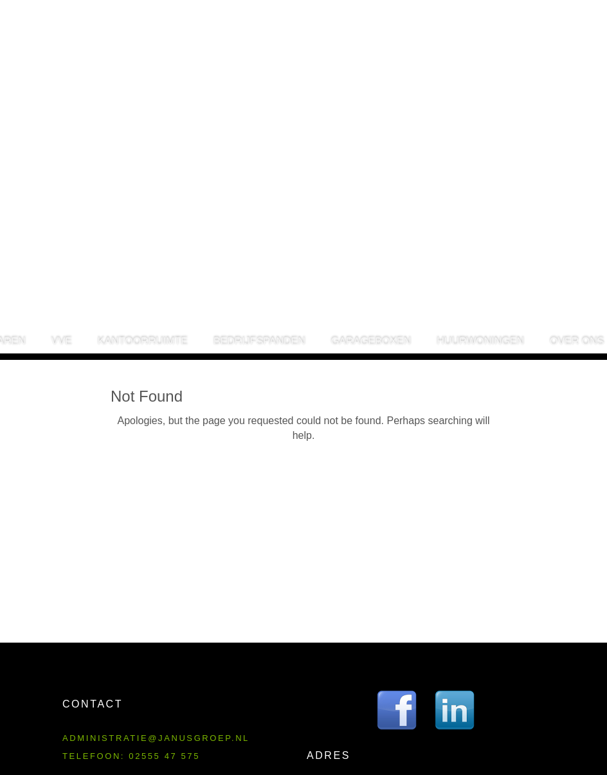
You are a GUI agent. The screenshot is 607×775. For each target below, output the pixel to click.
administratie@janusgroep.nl (155, 738)
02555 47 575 (164, 756)
